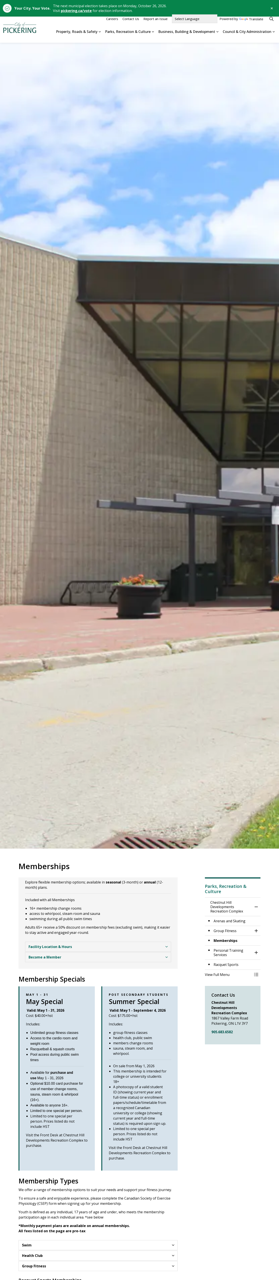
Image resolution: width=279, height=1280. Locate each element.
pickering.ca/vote (76, 10)
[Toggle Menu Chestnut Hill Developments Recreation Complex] (256, 974)
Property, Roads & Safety (76, 36)
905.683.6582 (222, 1032)
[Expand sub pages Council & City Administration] (273, 36)
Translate (251, 24)
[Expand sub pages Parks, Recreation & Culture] (153, 36)
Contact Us (130, 23)
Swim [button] (27, 1245)
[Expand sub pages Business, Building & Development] (217, 36)
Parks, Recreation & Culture (128, 36)
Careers (112, 23)
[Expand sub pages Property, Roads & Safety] (99, 36)
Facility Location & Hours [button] (50, 946)
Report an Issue (155, 23)
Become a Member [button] (45, 957)
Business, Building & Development (186, 36)
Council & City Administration (247, 36)
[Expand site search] (271, 23)
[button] (228, 974)
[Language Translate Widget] (194, 23)
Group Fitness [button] (34, 1266)
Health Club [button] (32, 1255)
